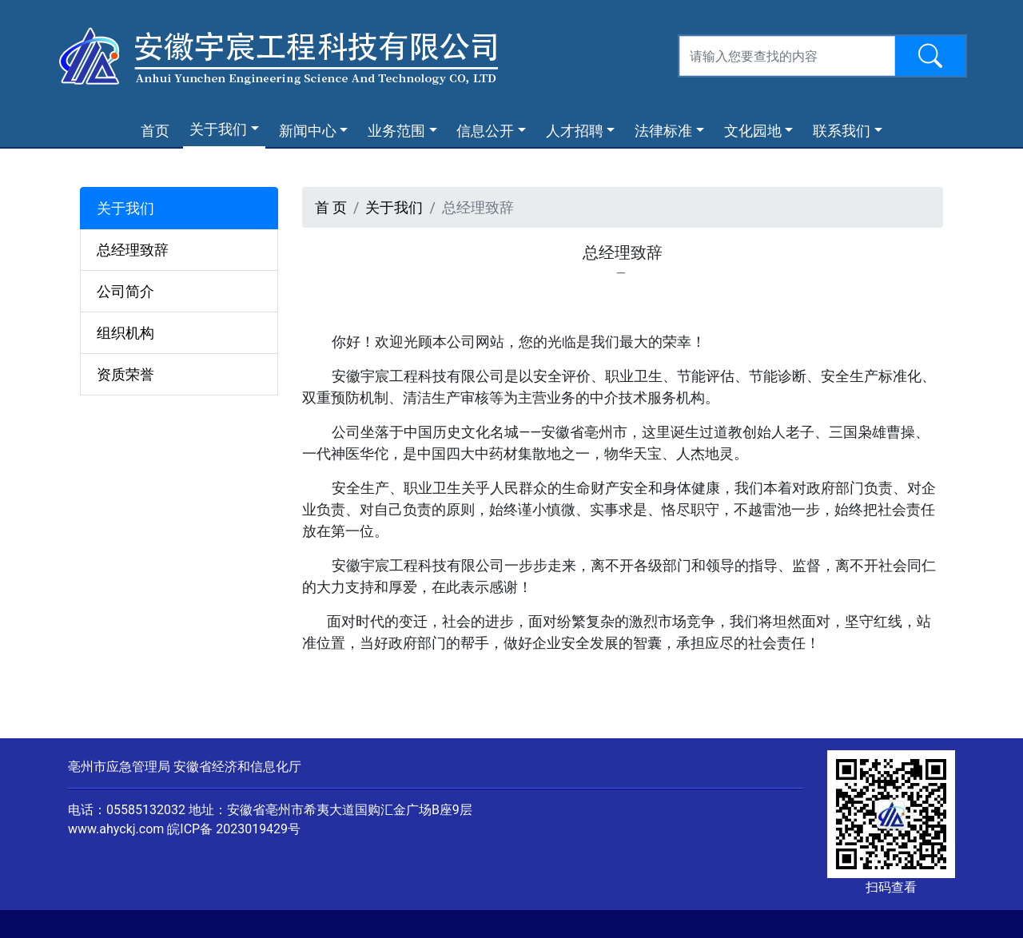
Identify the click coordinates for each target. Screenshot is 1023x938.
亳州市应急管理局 (119, 766)
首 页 (331, 207)
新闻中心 (307, 130)
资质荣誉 (125, 374)
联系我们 (841, 130)
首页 (158, 129)
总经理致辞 (133, 249)
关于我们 (218, 129)
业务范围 (396, 130)
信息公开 (485, 130)
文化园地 (753, 130)
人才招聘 (574, 130)
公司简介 (125, 291)
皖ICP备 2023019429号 (234, 829)
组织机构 (125, 332)
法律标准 (663, 130)
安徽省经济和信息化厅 (237, 766)
